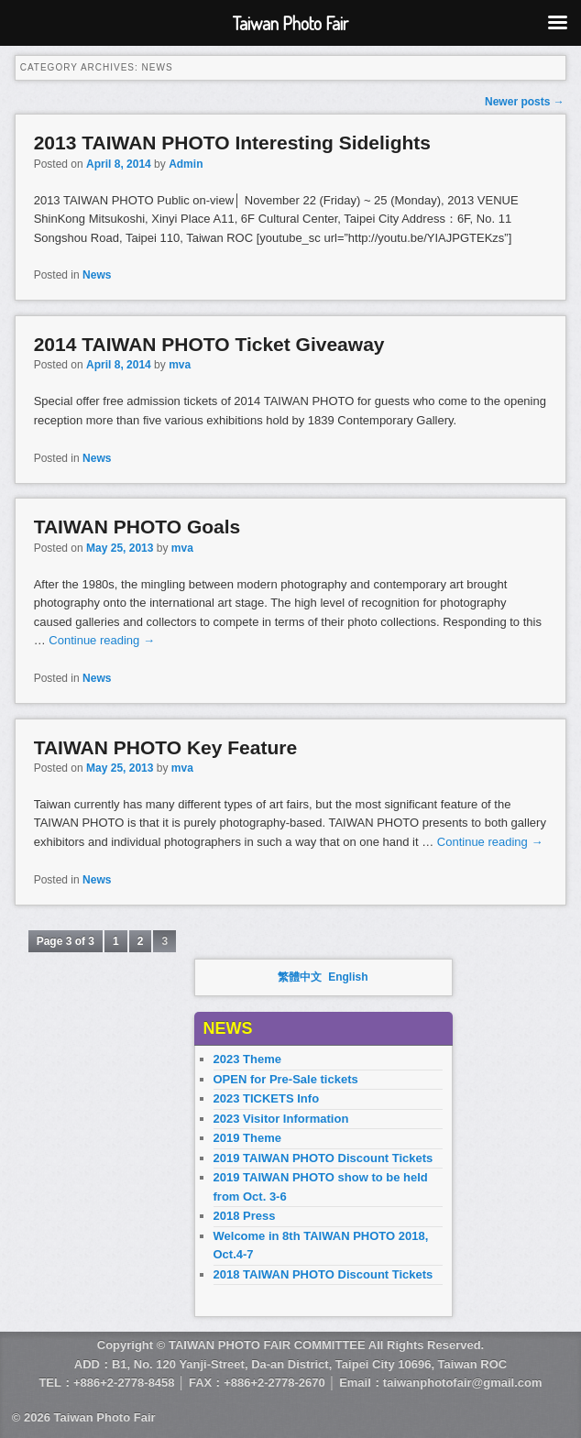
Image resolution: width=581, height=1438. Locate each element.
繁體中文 (300, 977)
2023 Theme (247, 1059)
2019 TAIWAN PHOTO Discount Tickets (323, 1158)
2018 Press (245, 1216)
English (347, 977)
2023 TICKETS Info (267, 1098)
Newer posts (525, 101)
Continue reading (102, 640)
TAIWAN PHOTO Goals (137, 526)
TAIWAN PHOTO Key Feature (165, 747)
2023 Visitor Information (281, 1118)
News (96, 275)
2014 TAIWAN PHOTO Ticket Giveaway (209, 344)
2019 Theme (247, 1138)
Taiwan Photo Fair (105, 1417)
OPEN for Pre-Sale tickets (286, 1079)
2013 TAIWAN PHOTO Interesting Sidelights (232, 142)
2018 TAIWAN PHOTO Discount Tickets (323, 1274)
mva (180, 364)
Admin (186, 164)
